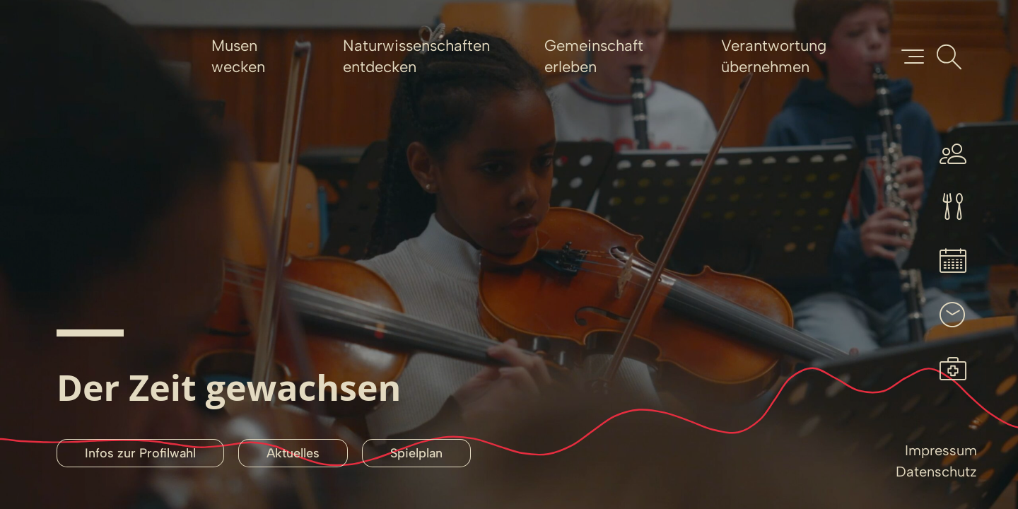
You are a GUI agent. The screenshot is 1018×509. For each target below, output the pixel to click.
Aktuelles (293, 453)
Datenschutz (936, 471)
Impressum (941, 450)
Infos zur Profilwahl (140, 453)
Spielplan (416, 453)
